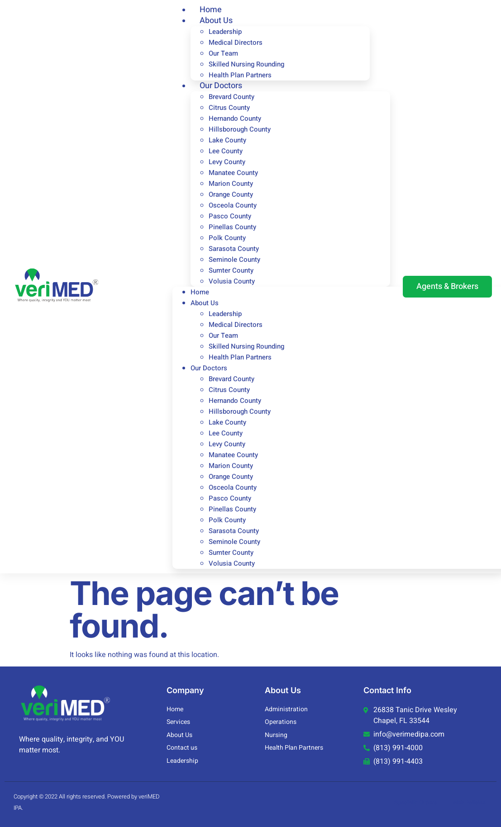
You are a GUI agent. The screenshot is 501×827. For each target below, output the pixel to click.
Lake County (227, 140)
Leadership (225, 32)
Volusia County (232, 281)
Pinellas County (232, 227)
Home (200, 292)
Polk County (227, 238)
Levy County (227, 162)
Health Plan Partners (240, 357)
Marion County (231, 184)
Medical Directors (235, 42)
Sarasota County (234, 249)
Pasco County (230, 216)
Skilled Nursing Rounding (246, 64)
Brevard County (231, 97)
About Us (216, 20)
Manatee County (233, 173)
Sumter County (231, 270)
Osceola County (233, 205)
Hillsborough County (240, 129)
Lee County (226, 151)
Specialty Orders (415, 802)
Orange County (231, 194)
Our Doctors (221, 86)
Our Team (223, 53)
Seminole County (234, 260)
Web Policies (469, 802)
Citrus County (229, 108)
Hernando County (235, 118)
